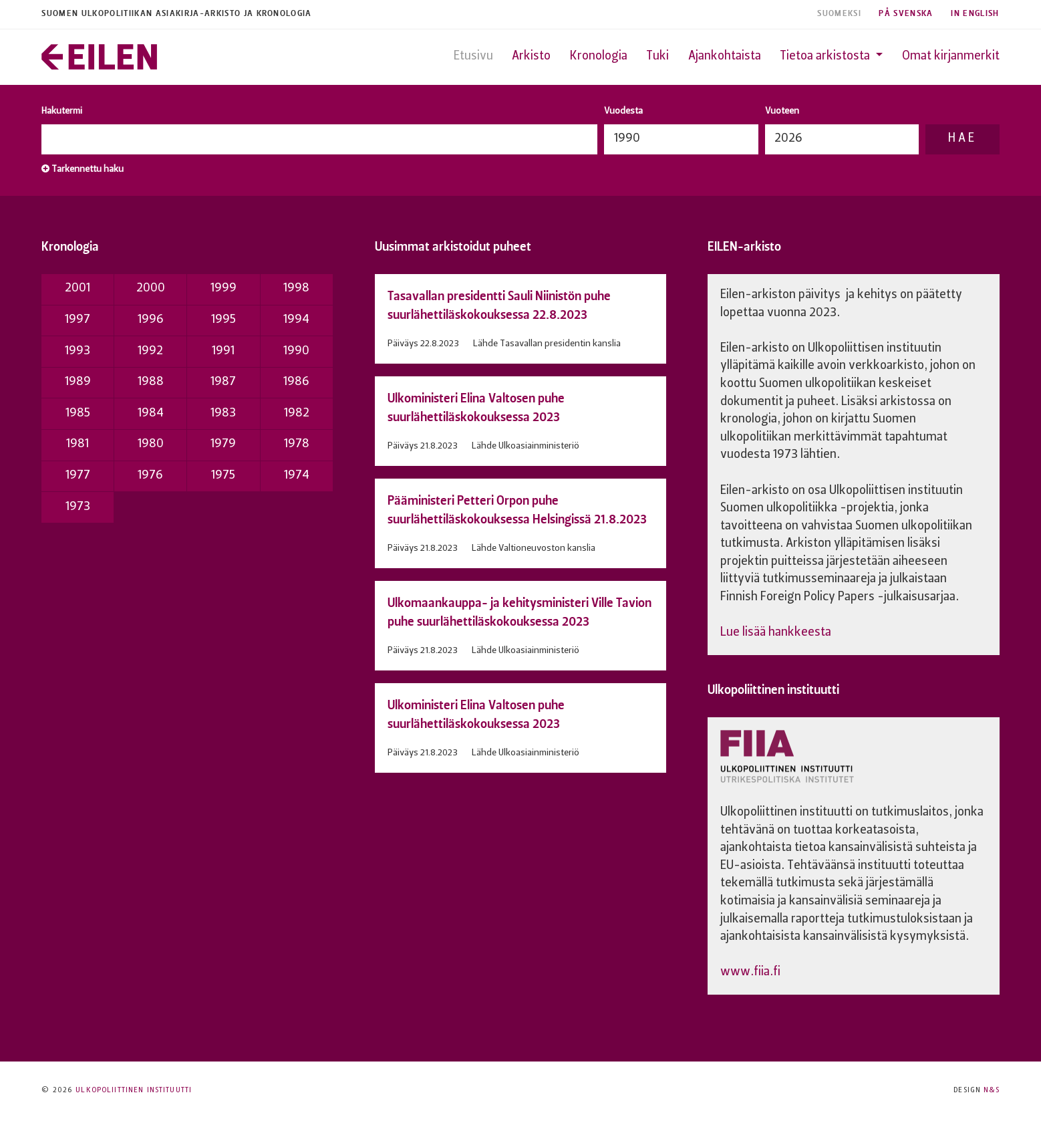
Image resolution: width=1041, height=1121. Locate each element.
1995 (223, 320)
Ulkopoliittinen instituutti (773, 689)
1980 (151, 444)
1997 (77, 320)
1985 (77, 413)
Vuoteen (782, 111)
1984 (151, 413)
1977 (77, 475)
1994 (296, 320)
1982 (296, 413)
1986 (296, 382)
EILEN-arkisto (744, 246)
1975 (223, 475)
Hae (962, 138)
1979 (223, 444)
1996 (151, 320)
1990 (296, 351)
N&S (991, 1090)
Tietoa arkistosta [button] (826, 56)
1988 (151, 382)
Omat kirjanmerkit (951, 56)
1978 (296, 444)
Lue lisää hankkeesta (775, 632)
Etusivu (473, 56)
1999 (223, 288)
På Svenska (906, 14)
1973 (77, 507)
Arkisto (531, 56)
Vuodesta (623, 111)
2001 (77, 288)
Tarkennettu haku (82, 169)
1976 (150, 475)
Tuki (657, 56)
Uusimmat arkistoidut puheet (453, 246)
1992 (150, 351)
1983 (223, 413)
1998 (296, 288)
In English (975, 14)
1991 (223, 351)
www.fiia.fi (750, 972)
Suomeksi (839, 14)
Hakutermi (61, 111)
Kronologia (598, 56)
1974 (296, 475)
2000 (150, 288)
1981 (77, 444)
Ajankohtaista (724, 56)
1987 (223, 382)
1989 (78, 382)
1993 (77, 351)
